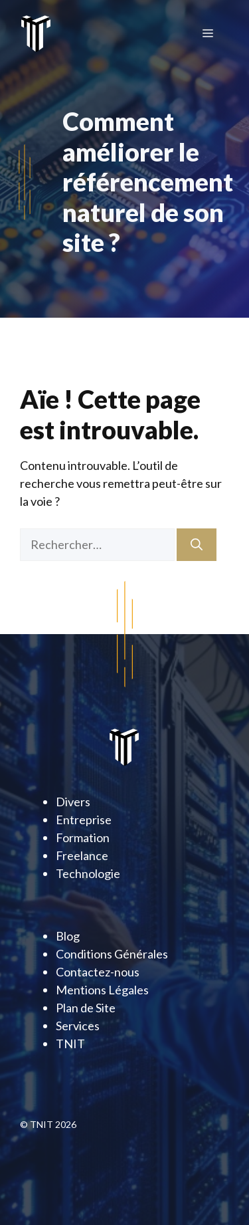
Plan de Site (86, 1007)
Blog (68, 936)
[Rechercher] (196, 544)
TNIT (70, 1043)
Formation (83, 837)
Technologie (88, 873)
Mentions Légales (102, 989)
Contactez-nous (97, 971)
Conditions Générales (112, 954)
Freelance (82, 855)
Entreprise (84, 819)
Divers (73, 801)
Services (78, 1025)
